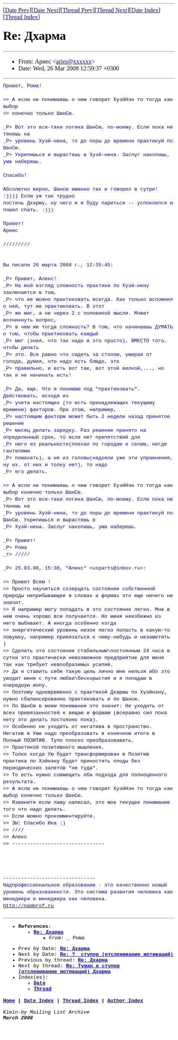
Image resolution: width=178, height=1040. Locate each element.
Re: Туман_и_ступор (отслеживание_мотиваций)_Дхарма (69, 977)
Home (9, 1012)
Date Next (46, 10)
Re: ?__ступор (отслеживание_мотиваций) (116, 959)
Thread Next (112, 10)
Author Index (125, 1012)
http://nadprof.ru (28, 905)
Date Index (145, 10)
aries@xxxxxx (74, 61)
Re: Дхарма (48, 934)
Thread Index (21, 17)
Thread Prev (77, 10)
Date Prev (17, 10)
